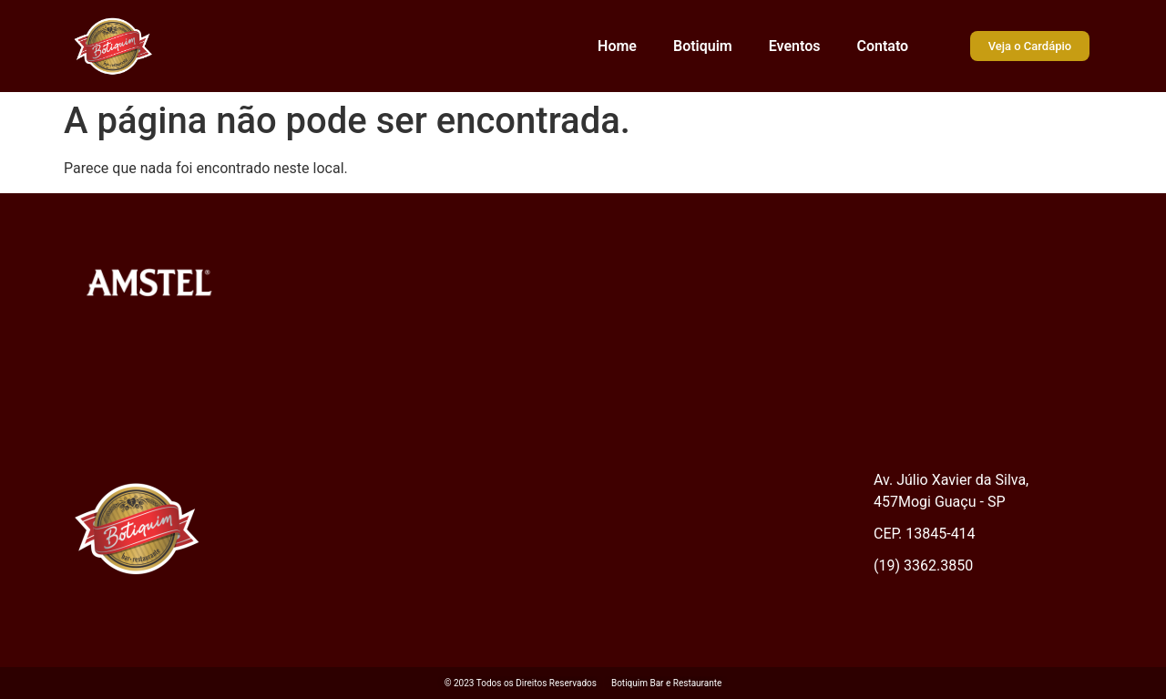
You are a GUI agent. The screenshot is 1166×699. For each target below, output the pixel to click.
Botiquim (702, 46)
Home (617, 46)
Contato (882, 46)
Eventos (795, 46)
